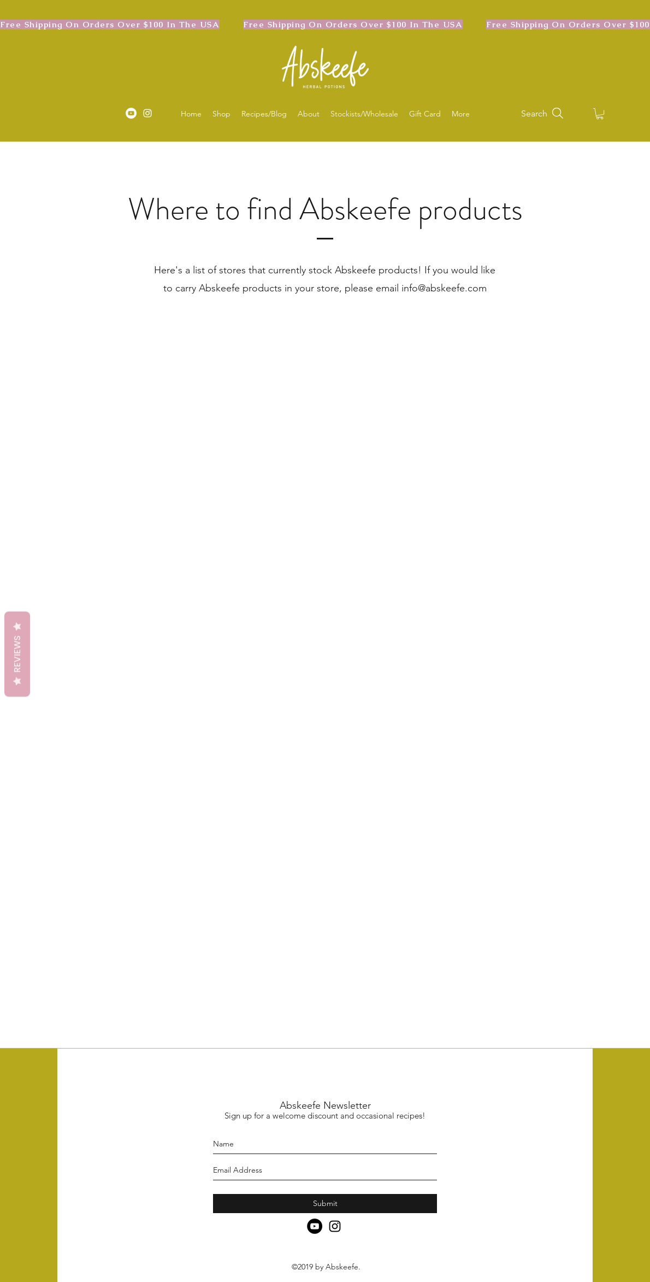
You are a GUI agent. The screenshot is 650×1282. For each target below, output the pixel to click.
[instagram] (147, 113)
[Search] (543, 113)
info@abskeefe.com (444, 288)
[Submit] (325, 1203)
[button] (599, 113)
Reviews (17, 654)
